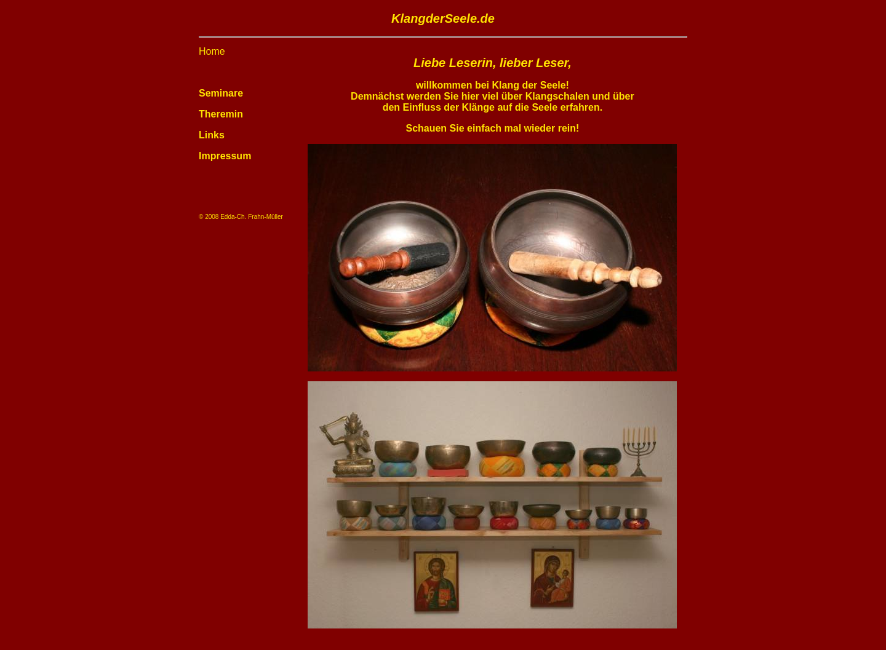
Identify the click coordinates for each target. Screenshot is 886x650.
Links (212, 135)
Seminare (221, 93)
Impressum (225, 156)
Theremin (221, 114)
